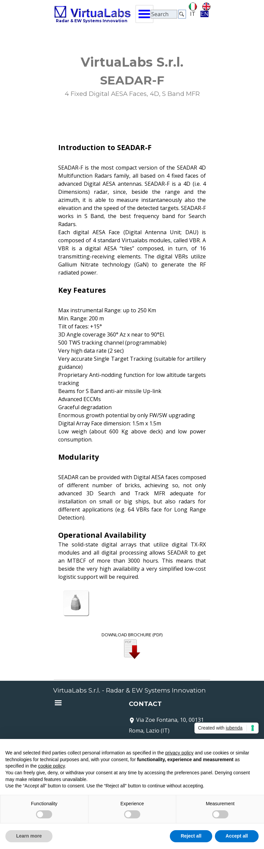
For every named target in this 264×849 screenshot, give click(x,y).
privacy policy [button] (179, 752)
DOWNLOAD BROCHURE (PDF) (132, 635)
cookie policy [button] (51, 766)
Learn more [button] (29, 836)
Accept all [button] (237, 836)
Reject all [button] (191, 836)
